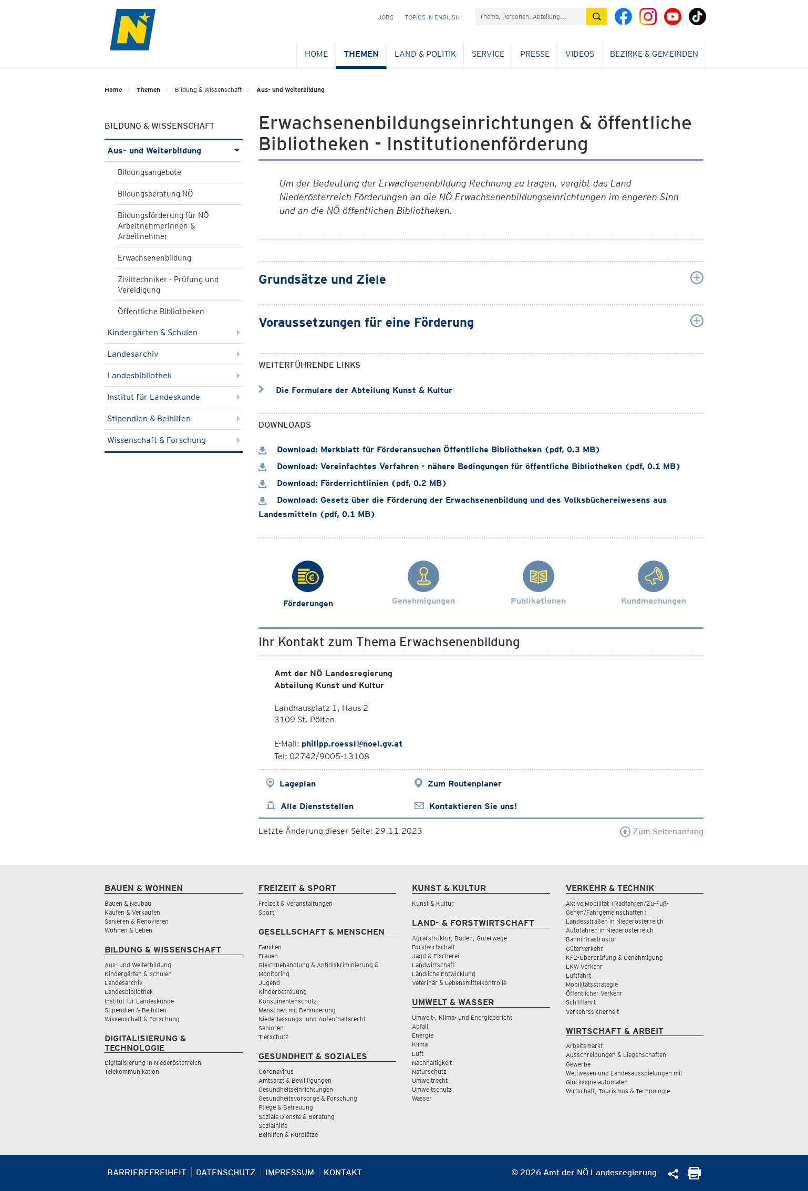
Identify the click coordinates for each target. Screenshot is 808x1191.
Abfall (420, 1026)
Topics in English (432, 17)
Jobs (385, 17)
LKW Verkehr (584, 966)
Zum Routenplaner (465, 784)
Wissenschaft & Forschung (173, 440)
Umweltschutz (432, 1089)
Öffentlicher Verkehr (594, 993)
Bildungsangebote (149, 172)
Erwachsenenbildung (154, 258)
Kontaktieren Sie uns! (473, 806)
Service (488, 54)
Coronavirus (276, 1071)
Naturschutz (429, 1071)
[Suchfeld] (530, 16)
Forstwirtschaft (433, 947)
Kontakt (343, 1172)
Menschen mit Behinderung (297, 1010)
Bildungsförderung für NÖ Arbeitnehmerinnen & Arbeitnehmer (163, 226)
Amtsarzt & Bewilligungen (295, 1080)
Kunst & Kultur (433, 903)
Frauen (268, 956)
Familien (270, 947)
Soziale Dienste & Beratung (296, 1117)
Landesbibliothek (173, 375)
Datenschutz (226, 1172)
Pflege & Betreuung (285, 1107)
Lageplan (297, 784)
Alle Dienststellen (317, 806)
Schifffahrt (581, 1002)
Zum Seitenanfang (661, 831)
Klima (420, 1044)
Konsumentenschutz (287, 1001)
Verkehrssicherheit (592, 1012)
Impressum (289, 1172)
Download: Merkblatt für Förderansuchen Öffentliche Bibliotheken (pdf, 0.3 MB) (429, 449)
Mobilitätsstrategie (592, 984)
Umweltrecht (430, 1080)
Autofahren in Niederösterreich (610, 930)
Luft (417, 1054)
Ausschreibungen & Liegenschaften (616, 1055)
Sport (266, 912)
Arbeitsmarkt (584, 1046)
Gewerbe (578, 1064)
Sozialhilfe (272, 1126)
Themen (361, 54)
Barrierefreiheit (147, 1172)
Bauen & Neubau (128, 903)
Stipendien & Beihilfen (173, 418)
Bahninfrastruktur (591, 939)
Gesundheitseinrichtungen (295, 1089)
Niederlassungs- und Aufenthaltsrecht (312, 1019)
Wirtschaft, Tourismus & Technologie (618, 1091)
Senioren (271, 1028)
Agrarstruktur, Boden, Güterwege (459, 938)
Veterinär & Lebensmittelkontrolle (459, 983)
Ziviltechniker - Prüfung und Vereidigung (168, 285)
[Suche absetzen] (596, 16)
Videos (579, 54)
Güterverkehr (584, 948)
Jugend (269, 983)
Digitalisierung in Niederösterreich (153, 1062)
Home (316, 54)
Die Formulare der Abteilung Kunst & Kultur (355, 390)
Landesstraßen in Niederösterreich (615, 921)
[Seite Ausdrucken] (694, 1177)
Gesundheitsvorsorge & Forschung (307, 1098)
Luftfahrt (578, 975)
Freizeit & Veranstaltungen (295, 903)
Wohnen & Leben (128, 930)
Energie (422, 1035)
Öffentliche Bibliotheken (161, 311)
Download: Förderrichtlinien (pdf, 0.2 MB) (352, 483)
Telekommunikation (132, 1071)
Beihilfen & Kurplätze (288, 1134)
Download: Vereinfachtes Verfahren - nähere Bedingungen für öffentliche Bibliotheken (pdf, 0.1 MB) (469, 466)
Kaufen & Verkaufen (132, 912)
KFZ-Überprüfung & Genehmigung (614, 957)
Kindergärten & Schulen (173, 332)
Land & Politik (425, 54)
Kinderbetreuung (282, 992)
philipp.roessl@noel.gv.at (352, 744)
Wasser (422, 1098)
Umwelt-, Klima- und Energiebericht (462, 1017)
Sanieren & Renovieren (137, 921)
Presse (535, 54)
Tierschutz (273, 1037)
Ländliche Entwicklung (443, 974)
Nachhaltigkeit (432, 1062)
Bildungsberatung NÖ (155, 194)
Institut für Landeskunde (173, 397)
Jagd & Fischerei (435, 956)
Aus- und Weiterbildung (290, 90)
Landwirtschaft (433, 965)
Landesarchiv (173, 354)
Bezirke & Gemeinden (654, 54)
